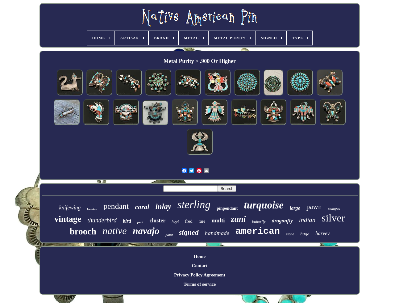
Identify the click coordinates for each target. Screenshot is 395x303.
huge (304, 233)
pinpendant (227, 208)
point (169, 235)
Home (200, 256)
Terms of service (200, 284)
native (114, 230)
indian (307, 220)
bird (127, 221)
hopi (175, 221)
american (257, 231)
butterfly (259, 221)
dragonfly (282, 221)
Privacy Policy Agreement (199, 274)
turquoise (263, 205)
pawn (314, 207)
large (295, 208)
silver (333, 218)
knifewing (70, 207)
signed (189, 232)
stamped (334, 208)
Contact (200, 265)
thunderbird (102, 220)
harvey (322, 233)
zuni (238, 219)
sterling (193, 205)
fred (188, 221)
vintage (67, 219)
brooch (83, 231)
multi (218, 220)
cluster (157, 220)
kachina (92, 209)
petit (140, 222)
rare (202, 221)
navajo (146, 230)
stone (290, 234)
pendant (116, 206)
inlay (163, 206)
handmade (217, 233)
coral (142, 207)
